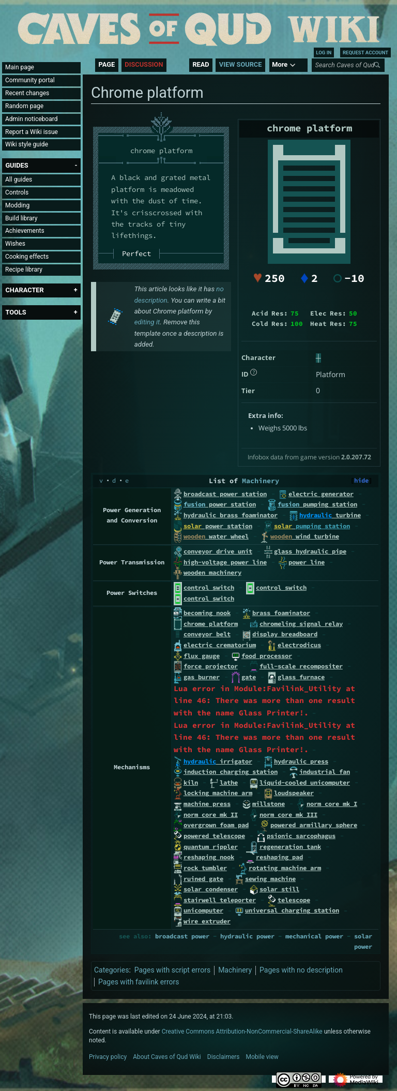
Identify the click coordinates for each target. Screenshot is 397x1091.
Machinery (260, 480)
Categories (111, 970)
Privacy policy (108, 1056)
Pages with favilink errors (138, 982)
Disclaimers (223, 1056)
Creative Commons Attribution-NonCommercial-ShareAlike (242, 1031)
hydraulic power (247, 936)
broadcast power (182, 936)
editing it (147, 322)
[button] (16, 165)
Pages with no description (301, 970)
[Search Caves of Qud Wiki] (350, 65)
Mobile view (262, 1056)
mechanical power (314, 936)
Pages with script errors (172, 970)
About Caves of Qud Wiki (167, 1056)
